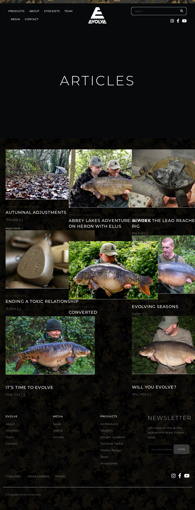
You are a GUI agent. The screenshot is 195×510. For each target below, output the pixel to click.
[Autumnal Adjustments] (50, 174)
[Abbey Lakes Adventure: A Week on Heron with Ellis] (113, 178)
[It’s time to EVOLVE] (50, 345)
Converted (83, 312)
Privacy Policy (13, 476)
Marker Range (110, 450)
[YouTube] (184, 21)
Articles (58, 437)
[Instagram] (172, 21)
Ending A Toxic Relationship (42, 301)
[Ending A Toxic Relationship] (50, 259)
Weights (106, 430)
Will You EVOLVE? (154, 387)
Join (181, 449)
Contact (11, 443)
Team (10, 437)
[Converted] (113, 270)
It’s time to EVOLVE (29, 387)
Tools (104, 457)
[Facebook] (178, 21)
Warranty (60, 476)
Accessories (109, 463)
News (57, 424)
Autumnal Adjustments (36, 212)
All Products (109, 424)
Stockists (12, 430)
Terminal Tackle (111, 443)
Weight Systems (112, 437)
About (10, 424)
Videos (58, 430)
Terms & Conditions (38, 476)
